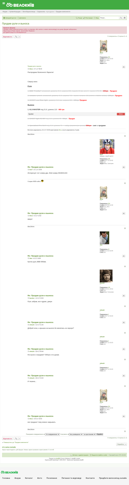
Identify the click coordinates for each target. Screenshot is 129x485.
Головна (6, 478)
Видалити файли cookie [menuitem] (99, 455)
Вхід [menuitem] (97, 18)
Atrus (101, 53)
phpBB (58, 458)
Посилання (52, 478)
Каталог (29, 478)
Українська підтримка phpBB (75, 460)
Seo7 (101, 154)
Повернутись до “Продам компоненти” (16, 442)
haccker (102, 283)
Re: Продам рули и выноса (40, 167)
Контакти (90, 478)
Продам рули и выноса (15, 23)
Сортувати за (71, 434)
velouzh (102, 310)
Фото (39, 478)
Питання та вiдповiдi (71, 478)
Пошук (121, 17)
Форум (17, 478)
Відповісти (7, 36)
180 (109, 159)
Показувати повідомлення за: (43, 434)
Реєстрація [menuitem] (89, 18)
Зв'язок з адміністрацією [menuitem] (80, 455)
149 (109, 287)
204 (109, 57)
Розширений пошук (124, 17)
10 (108, 249)
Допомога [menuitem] (22, 18)
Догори (125, 136)
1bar (101, 245)
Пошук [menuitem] (80, 18)
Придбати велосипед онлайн (113, 478)
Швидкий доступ (11, 18)
